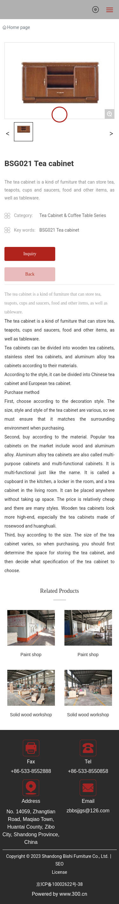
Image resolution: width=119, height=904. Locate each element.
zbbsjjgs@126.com (88, 810)
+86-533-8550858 (88, 771)
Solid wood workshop (31, 714)
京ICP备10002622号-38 (59, 884)
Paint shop (30, 654)
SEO (60, 863)
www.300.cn (73, 894)
